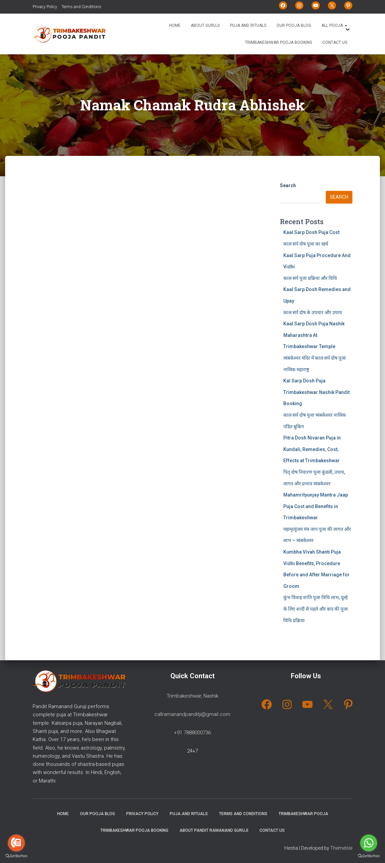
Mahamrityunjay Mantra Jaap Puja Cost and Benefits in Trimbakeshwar (315, 506)
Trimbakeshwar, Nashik (192, 696)
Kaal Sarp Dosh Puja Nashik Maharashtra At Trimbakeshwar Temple (314, 335)
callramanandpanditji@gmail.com (192, 714)
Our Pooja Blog (294, 25)
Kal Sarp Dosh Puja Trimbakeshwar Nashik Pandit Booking (316, 392)
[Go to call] (16, 842)
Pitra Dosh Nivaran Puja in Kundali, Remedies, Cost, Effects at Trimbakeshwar (312, 449)
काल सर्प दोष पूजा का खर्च (305, 244)
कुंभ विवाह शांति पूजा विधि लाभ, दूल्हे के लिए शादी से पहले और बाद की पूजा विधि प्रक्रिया (315, 609)
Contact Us (334, 42)
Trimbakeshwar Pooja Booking (278, 42)
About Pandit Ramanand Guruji (214, 830)
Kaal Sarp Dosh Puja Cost (311, 232)
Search (288, 185)
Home (175, 25)
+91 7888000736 (192, 733)
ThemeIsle (341, 848)
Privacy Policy (45, 6)
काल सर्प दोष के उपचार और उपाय (312, 312)
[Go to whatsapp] (368, 842)
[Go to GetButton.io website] (369, 856)
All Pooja (334, 25)
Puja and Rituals (248, 25)
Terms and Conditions (81, 6)
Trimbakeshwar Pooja (303, 813)
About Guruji (205, 25)
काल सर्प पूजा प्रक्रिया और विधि (310, 278)
